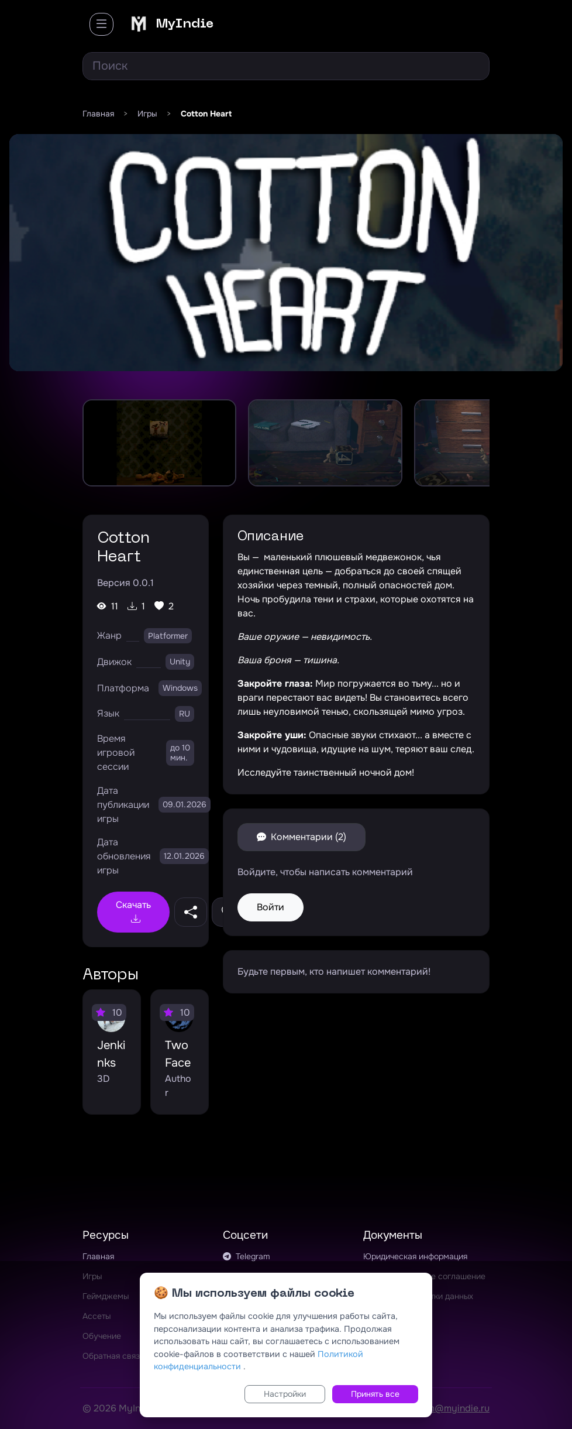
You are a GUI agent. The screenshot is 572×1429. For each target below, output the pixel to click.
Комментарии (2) (301, 837)
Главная (98, 1256)
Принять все (375, 1394)
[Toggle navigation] (101, 24)
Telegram (246, 1256)
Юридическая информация (415, 1256)
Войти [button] (270, 907)
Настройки (285, 1394)
